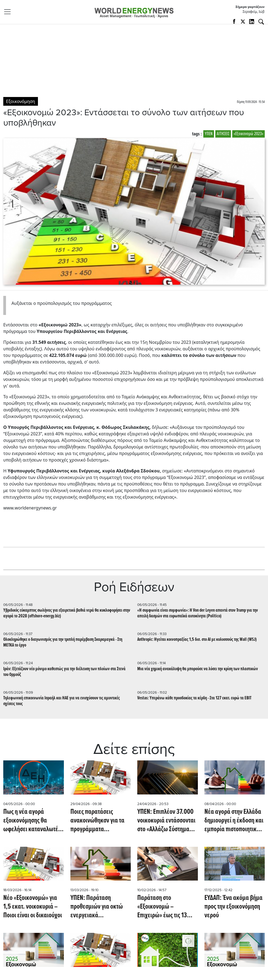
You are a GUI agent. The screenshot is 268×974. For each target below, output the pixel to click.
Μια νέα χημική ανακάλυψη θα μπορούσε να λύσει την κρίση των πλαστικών (197, 669)
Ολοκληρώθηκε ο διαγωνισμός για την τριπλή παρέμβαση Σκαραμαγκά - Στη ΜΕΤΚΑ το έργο (62, 642)
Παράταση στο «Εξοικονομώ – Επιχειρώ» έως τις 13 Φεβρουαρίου (162, 907)
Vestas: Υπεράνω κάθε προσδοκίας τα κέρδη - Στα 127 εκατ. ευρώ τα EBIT (194, 698)
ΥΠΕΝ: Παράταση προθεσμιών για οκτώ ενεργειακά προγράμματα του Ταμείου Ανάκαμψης (96, 907)
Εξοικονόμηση (20, 101)
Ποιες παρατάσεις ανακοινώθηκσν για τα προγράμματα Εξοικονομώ (97, 821)
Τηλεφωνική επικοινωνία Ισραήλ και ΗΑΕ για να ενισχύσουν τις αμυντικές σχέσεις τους (61, 701)
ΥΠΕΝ (209, 134)
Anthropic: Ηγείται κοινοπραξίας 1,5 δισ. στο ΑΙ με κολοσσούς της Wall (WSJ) (197, 639)
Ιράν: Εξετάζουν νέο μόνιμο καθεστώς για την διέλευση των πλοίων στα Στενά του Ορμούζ (64, 672)
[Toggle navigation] (9, 12)
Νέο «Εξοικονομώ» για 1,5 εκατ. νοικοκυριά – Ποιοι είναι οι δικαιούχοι (32, 907)
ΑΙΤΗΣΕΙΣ (223, 134)
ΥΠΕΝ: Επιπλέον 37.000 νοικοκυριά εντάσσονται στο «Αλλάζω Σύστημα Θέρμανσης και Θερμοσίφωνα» (166, 821)
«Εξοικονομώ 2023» (248, 134)
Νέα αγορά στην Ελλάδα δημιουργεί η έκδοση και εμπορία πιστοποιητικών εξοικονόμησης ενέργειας (234, 821)
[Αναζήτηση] (261, 22)
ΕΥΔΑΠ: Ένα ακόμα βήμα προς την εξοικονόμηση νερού (233, 907)
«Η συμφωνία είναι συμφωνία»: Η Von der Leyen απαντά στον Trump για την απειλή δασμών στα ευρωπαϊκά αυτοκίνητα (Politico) (197, 613)
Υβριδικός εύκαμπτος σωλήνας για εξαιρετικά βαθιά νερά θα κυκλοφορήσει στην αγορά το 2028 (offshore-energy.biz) (66, 613)
